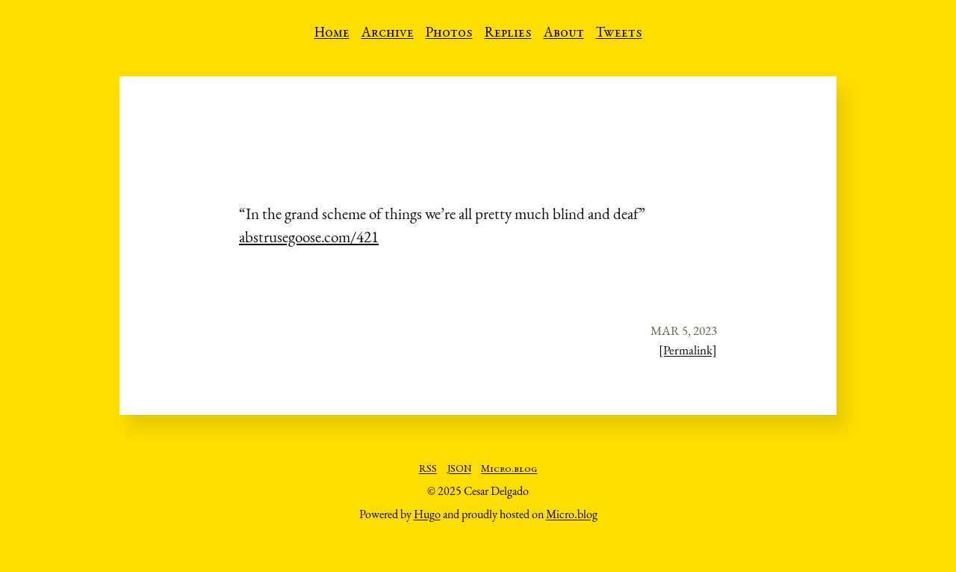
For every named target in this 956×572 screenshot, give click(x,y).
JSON (459, 469)
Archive (387, 33)
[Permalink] (688, 350)
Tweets (619, 33)
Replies (508, 33)
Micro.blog (509, 469)
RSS (428, 469)
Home (332, 33)
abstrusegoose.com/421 (309, 237)
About (564, 33)
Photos (449, 33)
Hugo (427, 514)
